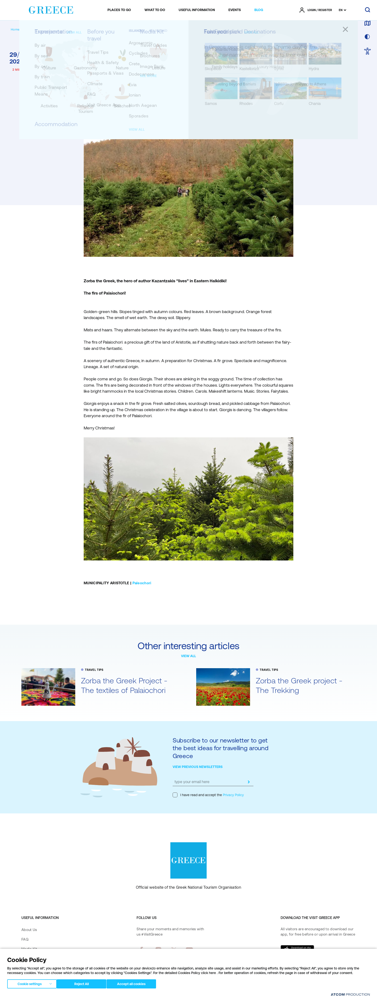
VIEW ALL (188, 656)
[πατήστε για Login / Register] (315, 10)
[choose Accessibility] (367, 51)
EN (340, 10)
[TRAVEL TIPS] (51, 29)
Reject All (83, 983)
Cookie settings (30, 983)
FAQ (24, 939)
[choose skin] (367, 37)
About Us (29, 930)
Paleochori (141, 583)
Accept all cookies (135, 983)
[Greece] (51, 9)
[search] (367, 10)
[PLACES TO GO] (119, 10)
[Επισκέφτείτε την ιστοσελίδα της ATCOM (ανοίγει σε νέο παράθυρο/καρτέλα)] (350, 994)
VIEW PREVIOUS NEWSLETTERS (198, 767)
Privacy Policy (233, 795)
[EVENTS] (234, 10)
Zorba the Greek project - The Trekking (299, 685)
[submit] (248, 782)
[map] (367, 23)
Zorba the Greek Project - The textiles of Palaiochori (124, 685)
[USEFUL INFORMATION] (197, 10)
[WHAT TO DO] (155, 10)
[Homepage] (19, 29)
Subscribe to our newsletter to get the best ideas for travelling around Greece (221, 748)
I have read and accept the (208, 794)
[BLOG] (258, 10)
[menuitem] (119, 10)
